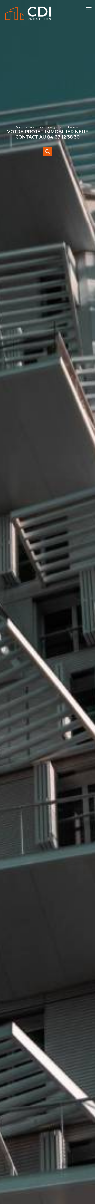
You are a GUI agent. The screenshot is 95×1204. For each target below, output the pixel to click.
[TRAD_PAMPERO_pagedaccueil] (28, 21)
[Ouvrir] (47, 151)
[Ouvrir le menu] (90, 7)
